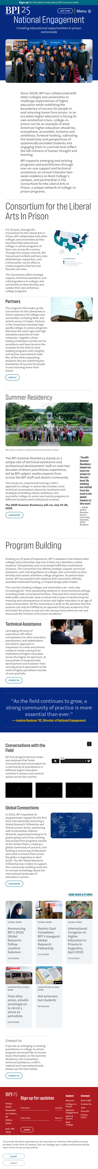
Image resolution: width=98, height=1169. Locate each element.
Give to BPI (86, 1100)
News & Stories (69, 1117)
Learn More (14, 883)
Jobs (83, 1107)
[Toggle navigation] (84, 10)
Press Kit (85, 1111)
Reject (13, 1163)
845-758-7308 (10, 1130)
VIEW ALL (12, 377)
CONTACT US (13, 680)
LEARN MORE (14, 515)
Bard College (69, 1123)
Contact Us (86, 1104)
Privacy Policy (84, 1115)
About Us (70, 1100)
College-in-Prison (71, 1105)
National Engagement (71, 1111)
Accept (13, 1156)
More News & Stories (81, 894)
